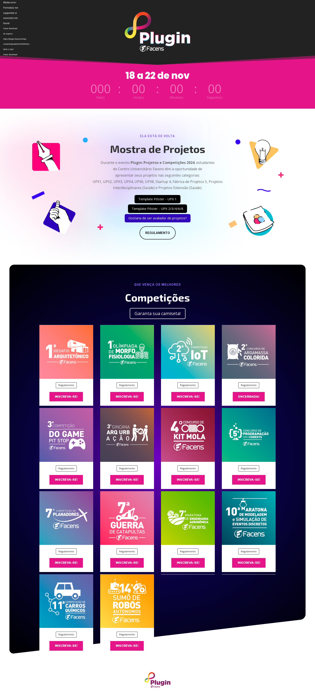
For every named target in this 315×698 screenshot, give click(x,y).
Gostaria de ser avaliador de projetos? (157, 218)
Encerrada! (248, 397)
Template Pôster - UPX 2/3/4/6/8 (157, 208)
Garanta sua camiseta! (158, 313)
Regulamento (157, 233)
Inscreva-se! (66, 397)
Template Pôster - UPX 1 (157, 199)
